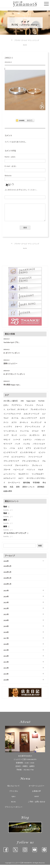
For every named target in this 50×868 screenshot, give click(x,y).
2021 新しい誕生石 (10, 404)
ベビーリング (18, 473)
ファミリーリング (35, 460)
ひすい (6, 408)
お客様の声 (36, 794)
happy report (31, 404)
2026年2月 (7, 581)
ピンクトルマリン (18, 460)
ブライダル (13, 794)
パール (12, 451)
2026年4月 (7, 569)
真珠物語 (40, 490)
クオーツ (18, 430)
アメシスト (29, 408)
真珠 (18, 490)
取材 (5, 510)
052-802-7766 (29, 773)
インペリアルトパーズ (12, 417)
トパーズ (16, 443)
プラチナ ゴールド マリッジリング (26, 40)
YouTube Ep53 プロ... (11, 346)
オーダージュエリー (36, 789)
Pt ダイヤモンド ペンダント (14, 377)
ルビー (21, 481)
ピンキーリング (40, 451)
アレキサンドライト (38, 413)
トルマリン (27, 443)
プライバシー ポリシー (13, 810)
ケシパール (24, 434)
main (25, 45)
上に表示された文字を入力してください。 (21, 190)
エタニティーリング (31, 417)
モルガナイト (23, 477)
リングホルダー (38, 477)
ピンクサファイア (10, 456)
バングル (26, 447)
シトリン (23, 438)
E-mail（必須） (11, 166)
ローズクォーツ (14, 486)
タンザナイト (34, 438)
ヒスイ (20, 451)
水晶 (11, 490)
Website (8, 176)
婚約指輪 (26, 486)
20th (22, 404)
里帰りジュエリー (10, 367)
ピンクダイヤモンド (28, 456)
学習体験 (36, 486)
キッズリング (36, 426)
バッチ (17, 447)
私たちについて (13, 789)
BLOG (13, 805)
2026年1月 (7, 587)
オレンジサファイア (29, 421)
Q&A (13, 800)
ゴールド (35, 434)
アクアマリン (16, 408)
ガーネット (24, 426)
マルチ (40, 473)
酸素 (5, 523)
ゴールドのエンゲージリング (14, 536)
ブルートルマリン (22, 469)
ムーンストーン (9, 477)
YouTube (41, 404)
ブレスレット (37, 469)
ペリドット (31, 473)
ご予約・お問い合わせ (36, 805)
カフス (14, 426)
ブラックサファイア (11, 464)
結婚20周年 (7, 494)
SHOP (36, 800)
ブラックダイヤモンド (30, 464)
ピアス (28, 451)
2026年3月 (7, 575)
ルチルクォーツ (9, 481)
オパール (14, 421)
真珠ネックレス (28, 490)
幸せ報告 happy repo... (12, 388)
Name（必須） (11, 157)
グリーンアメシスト (32, 430)
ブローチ (6, 473)
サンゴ (14, 438)
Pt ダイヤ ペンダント (11, 356)
